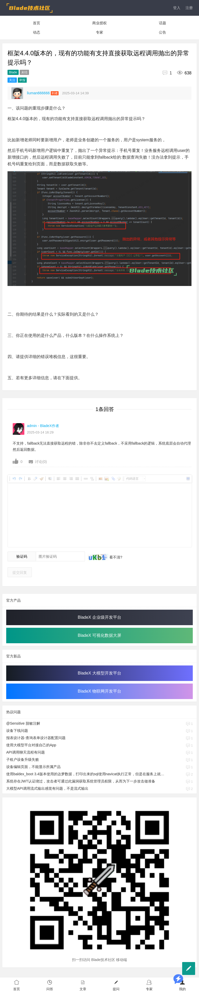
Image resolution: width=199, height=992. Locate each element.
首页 (36, 23)
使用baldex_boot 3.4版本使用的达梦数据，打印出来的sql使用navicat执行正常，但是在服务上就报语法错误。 (85, 774)
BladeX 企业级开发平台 (99, 617)
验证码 (21, 556)
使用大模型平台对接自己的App (31, 745)
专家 (99, 32)
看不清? (115, 557)
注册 (189, 8)
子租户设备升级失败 (22, 759)
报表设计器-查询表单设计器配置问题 (36, 738)
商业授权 (99, 23)
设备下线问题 (17, 731)
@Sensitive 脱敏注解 (23, 723)
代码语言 (132, 479)
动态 (36, 32)
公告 (162, 32)
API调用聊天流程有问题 (25, 752)
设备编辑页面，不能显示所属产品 (33, 767)
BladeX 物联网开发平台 (99, 691)
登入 (176, 8)
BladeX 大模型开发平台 (99, 673)
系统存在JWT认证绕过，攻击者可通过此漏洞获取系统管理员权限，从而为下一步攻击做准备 (80, 781)
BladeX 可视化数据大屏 (99, 635)
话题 (162, 23)
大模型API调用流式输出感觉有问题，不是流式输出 (47, 788)
